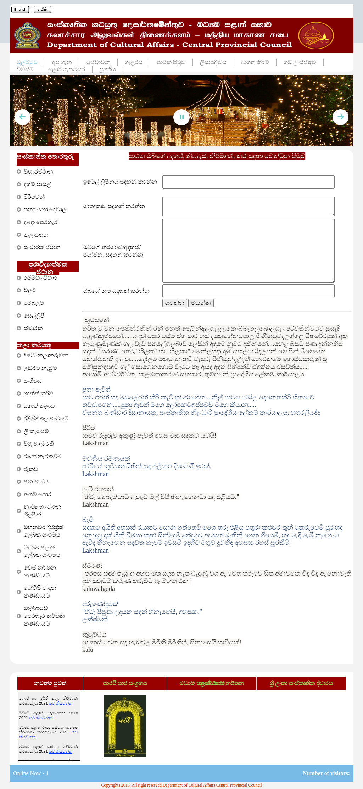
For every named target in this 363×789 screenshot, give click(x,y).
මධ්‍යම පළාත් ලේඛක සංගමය (42, 551)
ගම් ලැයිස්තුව (300, 62)
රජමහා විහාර (40, 278)
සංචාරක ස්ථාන (42, 247)
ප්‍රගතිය (108, 69)
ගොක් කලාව (39, 406)
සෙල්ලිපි (34, 316)
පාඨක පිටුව (171, 62)
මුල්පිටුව (27, 62)
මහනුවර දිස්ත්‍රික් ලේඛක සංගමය (43, 531)
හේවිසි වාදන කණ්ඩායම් (40, 592)
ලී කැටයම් (36, 431)
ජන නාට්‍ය (36, 482)
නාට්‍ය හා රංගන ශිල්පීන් (42, 510)
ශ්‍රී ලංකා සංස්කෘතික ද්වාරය (301, 683)
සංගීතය (33, 381)
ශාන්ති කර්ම (38, 393)
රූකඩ (31, 469)
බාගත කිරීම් (255, 62)
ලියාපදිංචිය (213, 62)
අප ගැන (62, 62)
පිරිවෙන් (34, 197)
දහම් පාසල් (37, 184)
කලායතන (36, 235)
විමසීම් (25, 69)
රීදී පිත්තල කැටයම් (46, 418)
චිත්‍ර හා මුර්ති (39, 444)
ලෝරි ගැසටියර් (66, 69)
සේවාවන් (98, 62)
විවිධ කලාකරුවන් (46, 355)
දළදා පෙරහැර (40, 222)
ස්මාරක (33, 328)
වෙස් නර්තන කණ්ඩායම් (40, 571)
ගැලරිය (134, 62)
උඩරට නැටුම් (40, 368)
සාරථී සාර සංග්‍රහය (125, 683)
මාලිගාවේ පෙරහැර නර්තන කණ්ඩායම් (44, 615)
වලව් (30, 290)
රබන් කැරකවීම (43, 456)
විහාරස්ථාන (38, 172)
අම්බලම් (34, 303)
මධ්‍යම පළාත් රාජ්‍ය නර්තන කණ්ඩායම (211, 683)
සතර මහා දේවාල (45, 209)
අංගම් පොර (37, 494)
